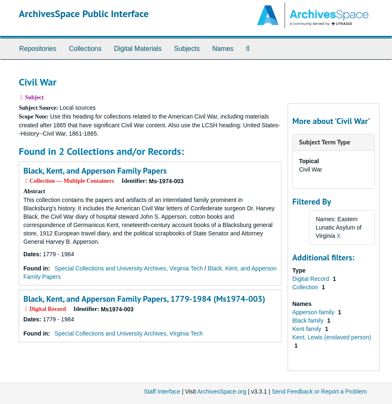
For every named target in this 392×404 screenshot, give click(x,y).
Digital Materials (138, 48)
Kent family (307, 329)
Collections (85, 48)
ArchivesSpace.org (221, 391)
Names (222, 48)
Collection (305, 287)
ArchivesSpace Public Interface (84, 13)
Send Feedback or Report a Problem (319, 391)
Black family (308, 320)
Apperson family (314, 312)
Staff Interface (162, 391)
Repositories (37, 48)
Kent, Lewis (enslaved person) (331, 337)
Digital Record (311, 278)
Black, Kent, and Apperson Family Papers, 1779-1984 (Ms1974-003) (144, 298)
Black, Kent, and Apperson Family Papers (95, 170)
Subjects (187, 48)
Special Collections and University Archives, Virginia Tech (129, 268)
